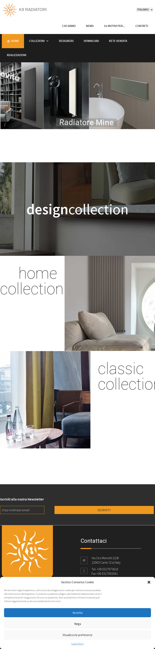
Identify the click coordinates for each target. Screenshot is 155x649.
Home (15, 41)
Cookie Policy (77, 643)
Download (91, 41)
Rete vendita (118, 41)
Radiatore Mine (108, 124)
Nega (77, 624)
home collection (32, 280)
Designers (66, 41)
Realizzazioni (16, 55)
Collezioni (37, 41)
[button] (149, 582)
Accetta (78, 613)
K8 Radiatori (24, 9)
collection (77, 209)
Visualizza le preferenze (77, 635)
